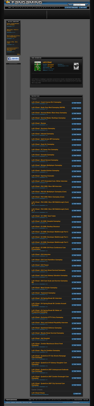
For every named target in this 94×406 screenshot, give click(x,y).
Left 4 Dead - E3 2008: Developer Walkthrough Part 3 (50, 242)
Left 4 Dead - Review (39, 123)
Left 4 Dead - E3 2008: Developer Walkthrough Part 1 (50, 237)
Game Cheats (37, 390)
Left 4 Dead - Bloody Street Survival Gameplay (48, 333)
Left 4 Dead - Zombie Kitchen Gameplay (45, 170)
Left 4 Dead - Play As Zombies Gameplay (46, 350)
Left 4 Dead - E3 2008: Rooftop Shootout (46, 226)
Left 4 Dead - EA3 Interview (41, 254)
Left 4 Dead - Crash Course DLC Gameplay (46, 102)
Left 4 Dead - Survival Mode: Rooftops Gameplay (49, 118)
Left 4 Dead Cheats (38, 393)
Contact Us (8, 402)
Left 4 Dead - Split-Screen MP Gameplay (45, 139)
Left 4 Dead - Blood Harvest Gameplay (45, 160)
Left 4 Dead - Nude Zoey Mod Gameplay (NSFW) (48, 107)
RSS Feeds (86, 399)
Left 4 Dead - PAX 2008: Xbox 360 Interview (47, 186)
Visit (51, 67)
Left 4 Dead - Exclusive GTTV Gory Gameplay (47, 317)
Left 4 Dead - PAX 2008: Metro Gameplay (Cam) (48, 197)
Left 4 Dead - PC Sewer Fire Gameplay (45, 149)
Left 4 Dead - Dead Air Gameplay (43, 144)
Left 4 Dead (47, 62)
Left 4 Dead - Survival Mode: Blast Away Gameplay (49, 112)
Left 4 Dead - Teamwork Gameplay (43, 293)
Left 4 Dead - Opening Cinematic (43, 176)
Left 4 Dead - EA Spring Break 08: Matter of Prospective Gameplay (47, 311)
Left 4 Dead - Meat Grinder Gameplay (44, 287)
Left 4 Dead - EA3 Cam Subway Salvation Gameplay (50, 275)
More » (18, 54)
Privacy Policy (19, 402)
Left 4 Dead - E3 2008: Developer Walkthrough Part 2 (50, 232)
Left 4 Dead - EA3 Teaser (40, 265)
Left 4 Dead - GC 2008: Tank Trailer (44, 216)
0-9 (13, 7)
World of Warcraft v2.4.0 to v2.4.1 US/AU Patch (13, 36)
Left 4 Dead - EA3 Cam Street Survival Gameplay (48, 270)
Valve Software (51, 64)
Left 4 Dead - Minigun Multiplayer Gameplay (47, 165)
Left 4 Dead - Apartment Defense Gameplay (47, 328)
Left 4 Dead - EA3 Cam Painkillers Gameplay (47, 259)
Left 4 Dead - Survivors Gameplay (43, 128)
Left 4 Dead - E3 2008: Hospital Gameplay (46, 221)
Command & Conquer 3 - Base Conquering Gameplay (13, 49)
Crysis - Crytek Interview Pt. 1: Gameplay (13, 24)
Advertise (13, 402)
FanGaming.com (76, 402)
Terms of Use (25, 402)
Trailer (34, 99)
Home (9, 7)
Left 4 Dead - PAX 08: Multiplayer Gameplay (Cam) (49, 191)
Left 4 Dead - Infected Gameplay (43, 134)
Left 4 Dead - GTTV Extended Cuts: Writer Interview (49, 181)
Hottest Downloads (78, 399)
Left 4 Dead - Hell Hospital (41, 338)
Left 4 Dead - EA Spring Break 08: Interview (47, 298)
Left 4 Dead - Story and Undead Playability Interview (50, 322)
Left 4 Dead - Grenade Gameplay (43, 155)
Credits (30, 402)
